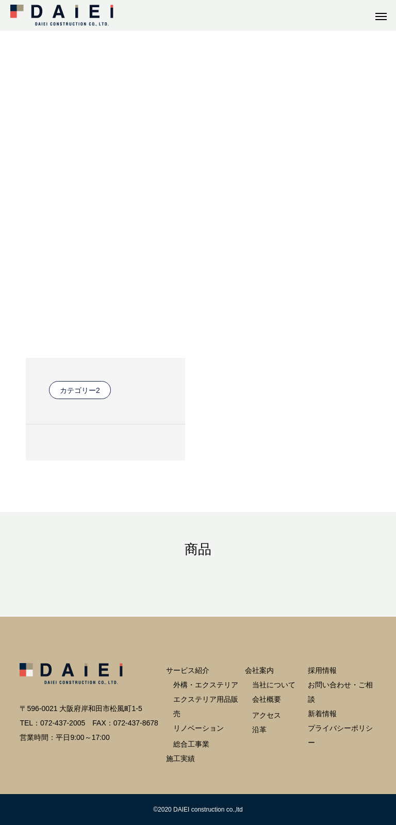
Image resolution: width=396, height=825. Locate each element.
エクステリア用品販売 (205, 706)
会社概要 (266, 699)
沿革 (259, 729)
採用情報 (322, 670)
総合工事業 (191, 744)
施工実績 (180, 758)
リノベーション (198, 728)
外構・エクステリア (205, 685)
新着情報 (322, 714)
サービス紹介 (187, 670)
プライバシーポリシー (340, 735)
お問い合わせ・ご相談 (340, 692)
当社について (273, 685)
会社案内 (259, 670)
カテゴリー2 (80, 390)
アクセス (266, 715)
